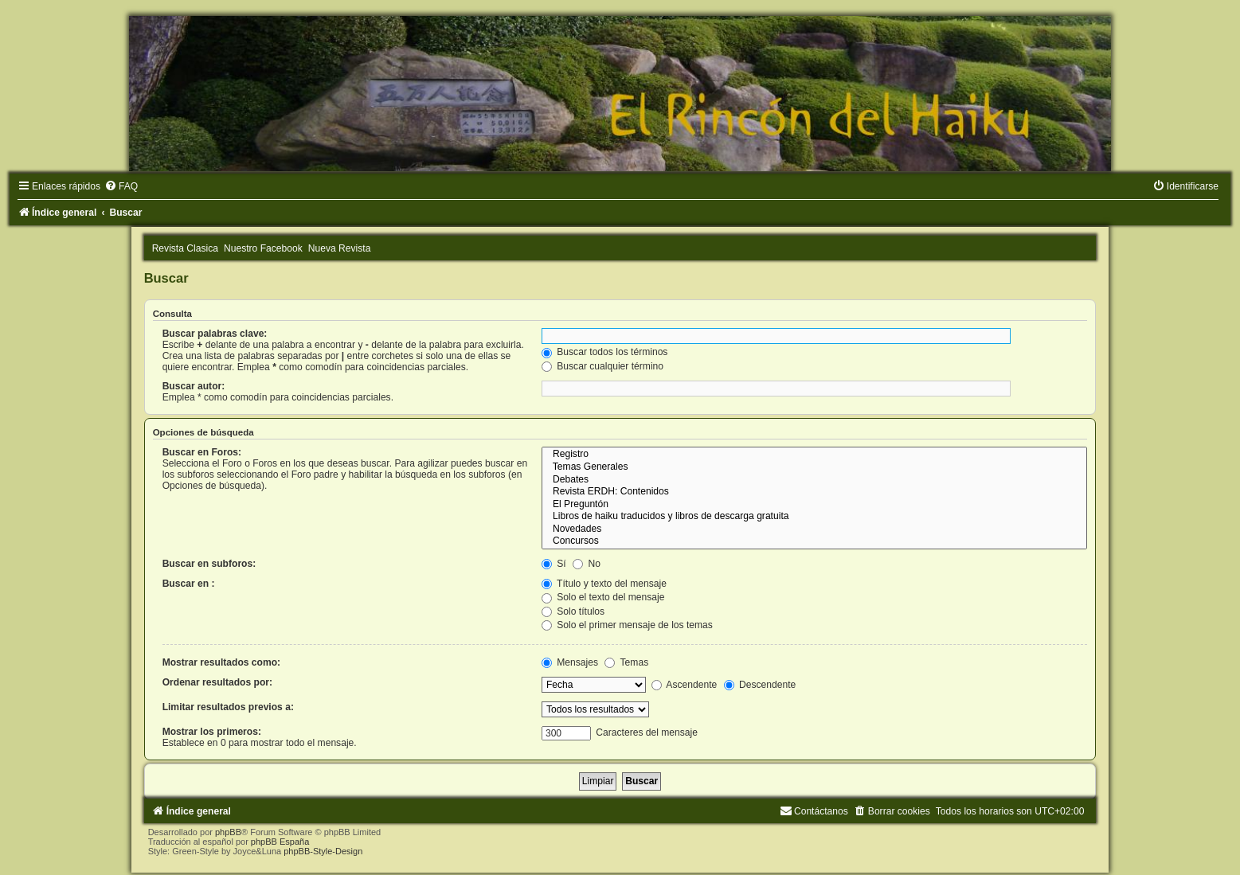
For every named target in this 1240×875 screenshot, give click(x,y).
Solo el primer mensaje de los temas (627, 625)
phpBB (228, 832)
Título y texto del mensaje (604, 583)
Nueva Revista (339, 248)
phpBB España (280, 841)
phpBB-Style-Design (323, 851)
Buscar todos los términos (605, 351)
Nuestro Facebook (263, 248)
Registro (814, 454)
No (586, 563)
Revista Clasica (185, 248)
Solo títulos (573, 611)
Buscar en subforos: (209, 563)
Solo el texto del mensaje (603, 597)
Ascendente (684, 684)
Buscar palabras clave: (215, 333)
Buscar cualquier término (602, 366)
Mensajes (570, 662)
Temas (626, 662)
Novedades (814, 529)
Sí (554, 563)
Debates (814, 480)
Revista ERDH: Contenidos (814, 492)
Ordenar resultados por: (217, 682)
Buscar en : (188, 583)
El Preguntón (814, 504)
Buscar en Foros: (201, 452)
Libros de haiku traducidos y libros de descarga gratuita (814, 516)
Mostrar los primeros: (211, 731)
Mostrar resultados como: (221, 662)
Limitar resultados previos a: (228, 707)
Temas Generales (814, 467)
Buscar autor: (193, 386)
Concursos (814, 541)
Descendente (760, 684)
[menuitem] (121, 186)
